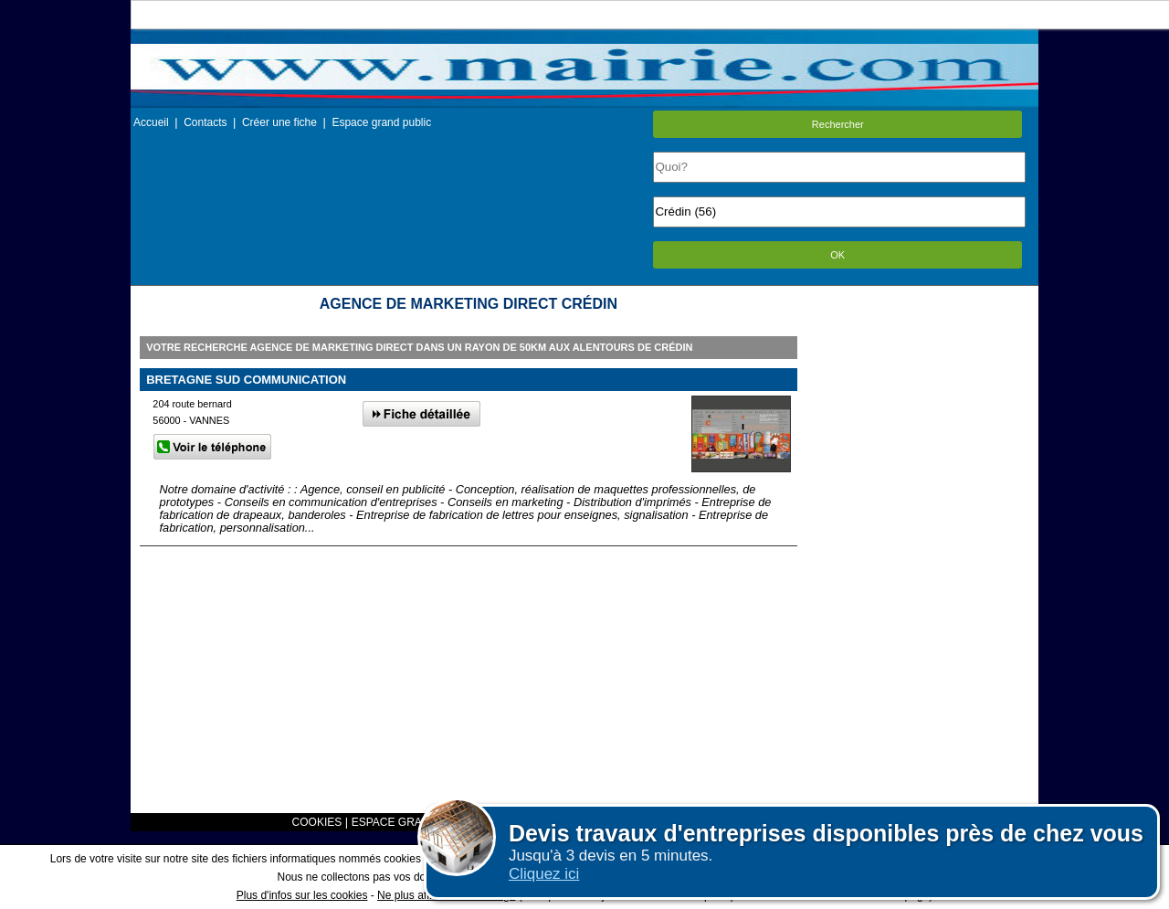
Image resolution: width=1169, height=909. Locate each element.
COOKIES (317, 822)
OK (837, 254)
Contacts (205, 122)
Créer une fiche (279, 122)
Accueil (151, 122)
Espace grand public (381, 122)
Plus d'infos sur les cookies (302, 895)
